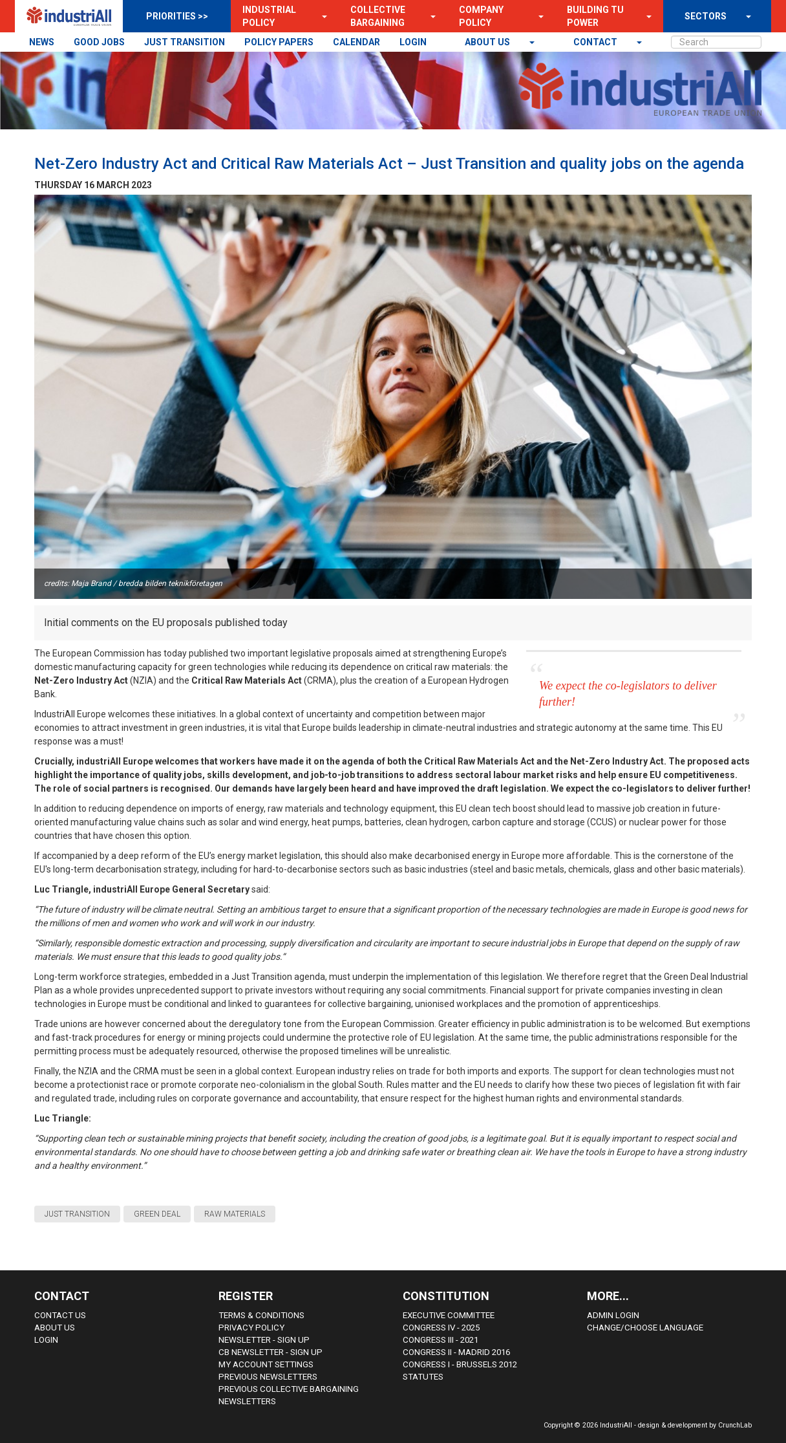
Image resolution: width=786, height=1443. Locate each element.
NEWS (41, 42)
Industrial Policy (269, 16)
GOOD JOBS (99, 42)
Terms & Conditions (261, 1315)
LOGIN (413, 42)
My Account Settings (265, 1364)
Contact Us (60, 1315)
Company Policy (481, 16)
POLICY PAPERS (278, 42)
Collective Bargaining (377, 16)
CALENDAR (356, 42)
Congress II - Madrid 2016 (456, 1352)
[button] (320, 16)
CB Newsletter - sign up (270, 1352)
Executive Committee (448, 1315)
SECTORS (706, 16)
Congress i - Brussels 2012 (460, 1364)
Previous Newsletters (267, 1377)
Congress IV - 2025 (441, 1327)
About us (488, 42)
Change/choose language (645, 1327)
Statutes (423, 1377)
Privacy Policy (251, 1327)
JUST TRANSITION (184, 42)
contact (596, 42)
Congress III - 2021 (440, 1340)
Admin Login (613, 1315)
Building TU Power (595, 16)
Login (46, 1340)
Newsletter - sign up (264, 1340)
